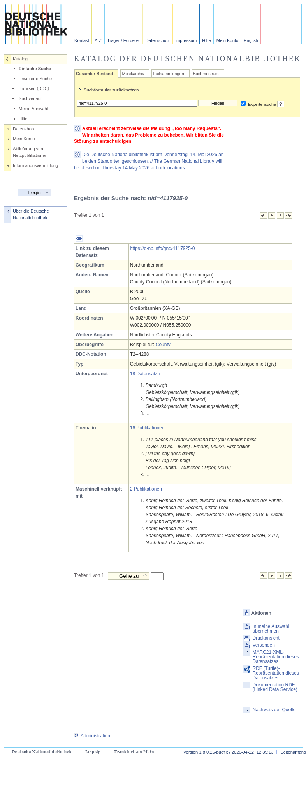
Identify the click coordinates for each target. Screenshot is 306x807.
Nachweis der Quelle (273, 709)
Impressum (186, 40)
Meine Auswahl (33, 108)
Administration (92, 735)
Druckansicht (265, 638)
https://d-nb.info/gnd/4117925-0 (162, 248)
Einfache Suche (35, 68)
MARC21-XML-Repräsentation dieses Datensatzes (275, 656)
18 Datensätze (145, 373)
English (251, 40)
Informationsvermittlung (35, 165)
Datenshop (23, 129)
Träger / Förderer (123, 40)
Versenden (263, 645)
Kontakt (81, 40)
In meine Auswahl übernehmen (270, 629)
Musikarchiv (133, 73)
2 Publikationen (146, 489)
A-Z (98, 40)
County (163, 344)
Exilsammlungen (168, 73)
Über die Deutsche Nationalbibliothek (31, 214)
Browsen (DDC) (34, 88)
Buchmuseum (206, 73)
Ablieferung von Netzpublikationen (30, 152)
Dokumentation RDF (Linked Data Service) (274, 687)
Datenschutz (158, 40)
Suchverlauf (30, 98)
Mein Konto (227, 40)
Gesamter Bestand (94, 73)
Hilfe (206, 40)
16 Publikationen (147, 428)
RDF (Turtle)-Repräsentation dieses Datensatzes (275, 673)
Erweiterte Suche (35, 78)
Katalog (20, 58)
